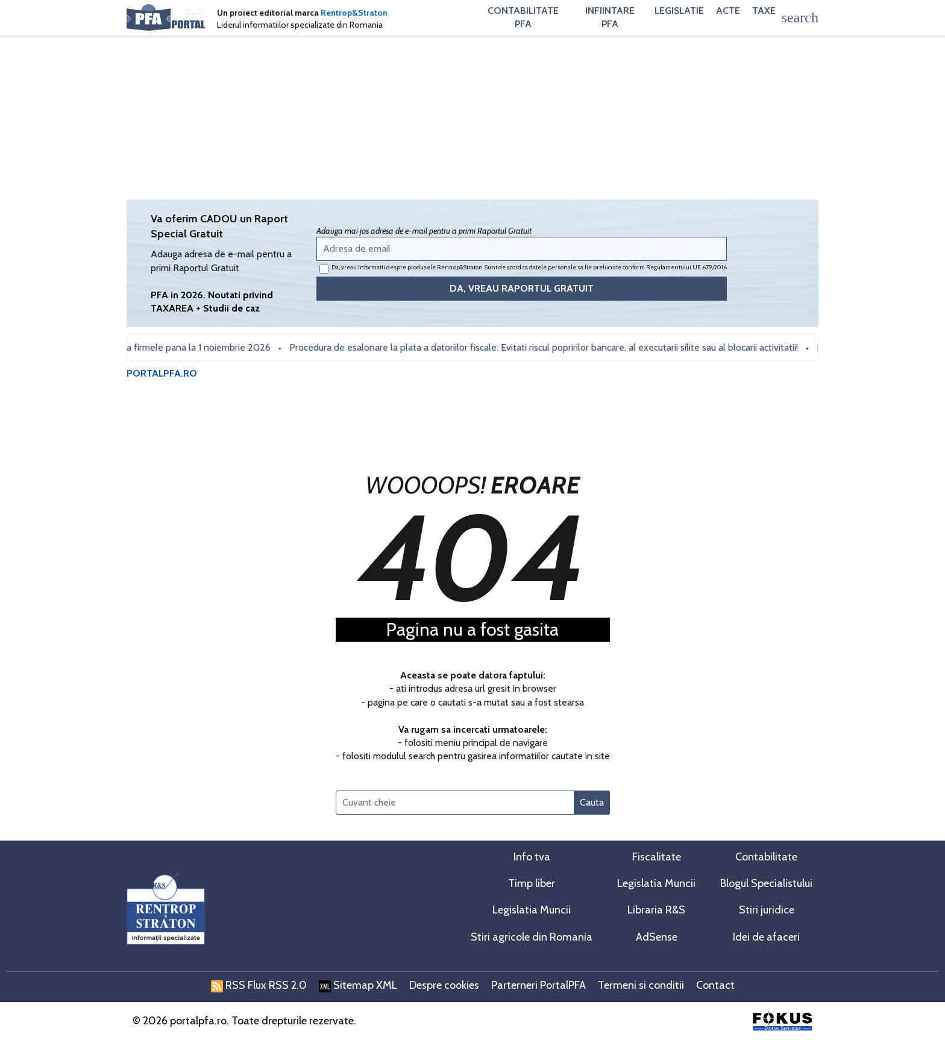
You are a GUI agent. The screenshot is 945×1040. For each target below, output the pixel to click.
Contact (715, 985)
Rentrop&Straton (354, 12)
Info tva (531, 856)
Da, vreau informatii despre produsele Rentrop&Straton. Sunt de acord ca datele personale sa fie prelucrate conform (523, 268)
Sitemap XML (358, 985)
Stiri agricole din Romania (531, 937)
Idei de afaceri (766, 937)
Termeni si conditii (641, 985)
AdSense (656, 937)
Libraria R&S (656, 909)
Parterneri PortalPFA (538, 985)
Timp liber (531, 883)
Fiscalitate (656, 856)
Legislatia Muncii (656, 883)
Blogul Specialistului (766, 883)
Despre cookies (444, 985)
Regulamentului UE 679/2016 (686, 267)
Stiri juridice (766, 909)
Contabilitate (766, 856)
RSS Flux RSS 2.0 (259, 985)
